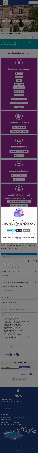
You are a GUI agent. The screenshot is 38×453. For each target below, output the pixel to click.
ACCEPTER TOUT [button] (11, 230)
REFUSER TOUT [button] (27, 230)
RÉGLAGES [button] (19, 230)
